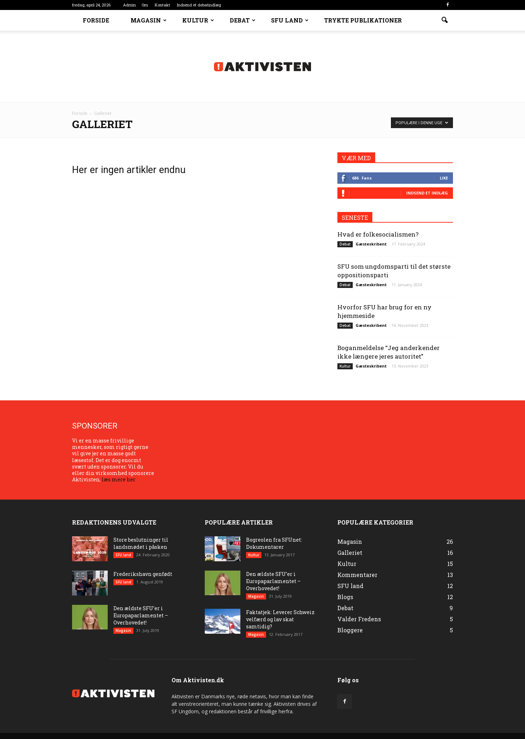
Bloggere (350, 630)
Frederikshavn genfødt (142, 574)
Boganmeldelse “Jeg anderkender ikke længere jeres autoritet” (388, 352)
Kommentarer (357, 574)
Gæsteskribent (371, 244)
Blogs (345, 597)
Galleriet (349, 552)
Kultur (198, 20)
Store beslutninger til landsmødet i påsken (140, 543)
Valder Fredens (359, 619)
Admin (129, 4)
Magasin (149, 20)
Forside (96, 20)
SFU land (290, 20)
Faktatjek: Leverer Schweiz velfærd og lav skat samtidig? (280, 619)
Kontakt (162, 4)
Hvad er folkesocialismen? (378, 234)
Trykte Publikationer (363, 20)
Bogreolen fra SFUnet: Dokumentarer (274, 543)
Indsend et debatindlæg (199, 4)
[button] (444, 20)
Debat (242, 20)
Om (145, 4)
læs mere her (119, 479)
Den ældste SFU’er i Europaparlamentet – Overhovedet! (140, 615)
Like (444, 178)
